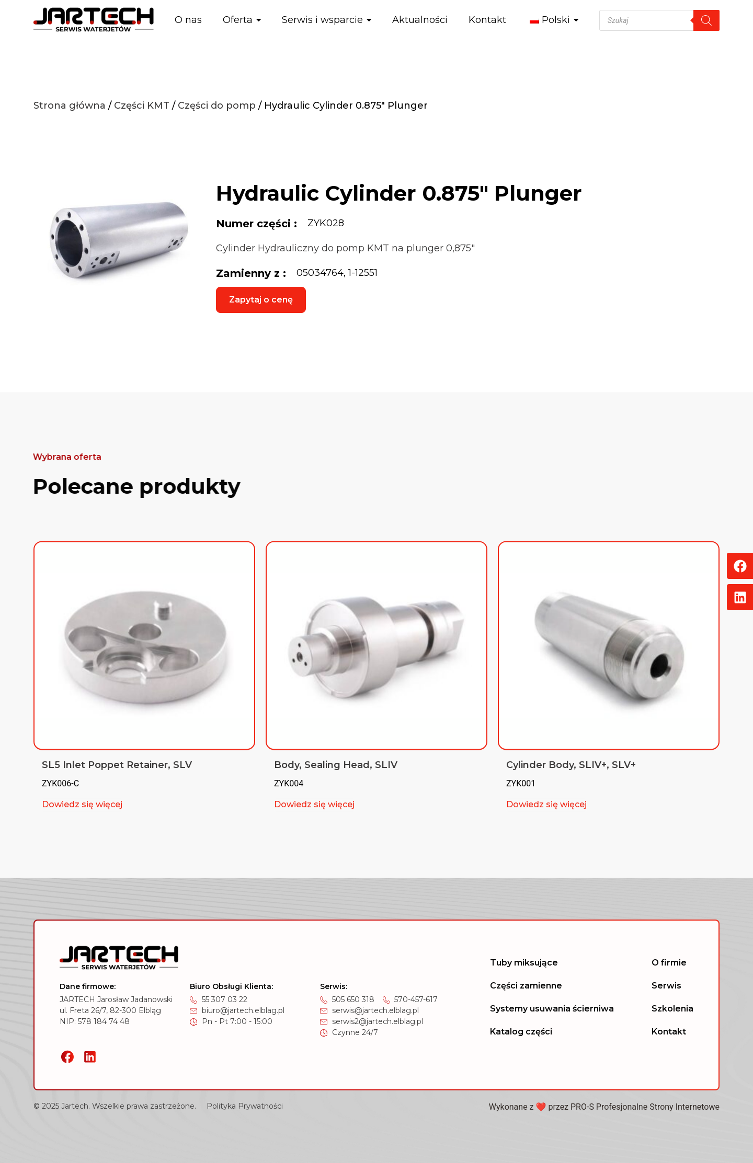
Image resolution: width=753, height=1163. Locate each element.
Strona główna (69, 105)
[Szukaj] (706, 20)
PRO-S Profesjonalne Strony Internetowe (645, 1107)
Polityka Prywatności (245, 1106)
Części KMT (141, 105)
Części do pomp (217, 105)
